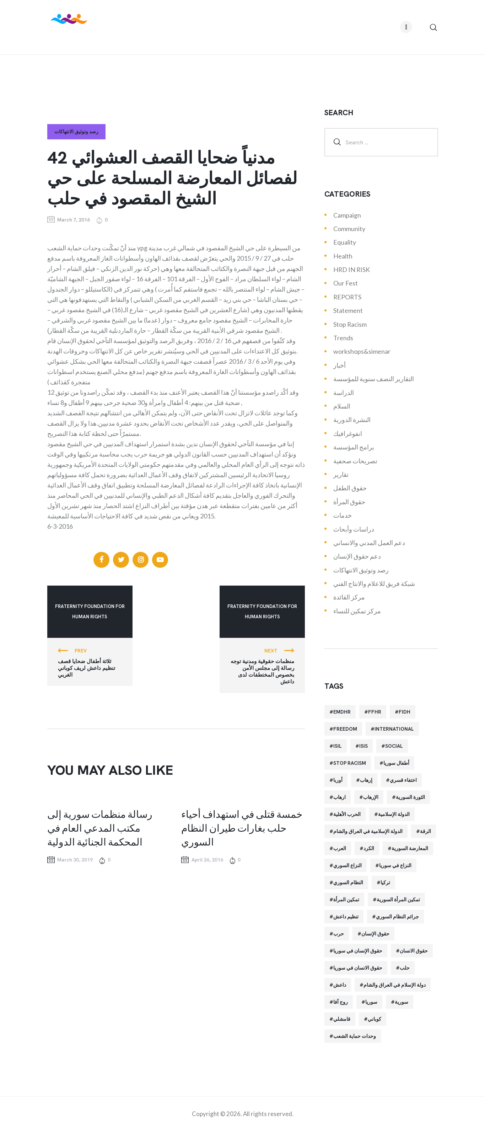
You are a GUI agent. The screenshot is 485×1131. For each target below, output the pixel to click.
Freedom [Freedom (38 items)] (345, 729)
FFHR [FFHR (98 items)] (374, 712)
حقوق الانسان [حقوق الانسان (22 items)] (414, 951)
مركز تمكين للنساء (357, 611)
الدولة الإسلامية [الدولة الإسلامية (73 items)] (394, 814)
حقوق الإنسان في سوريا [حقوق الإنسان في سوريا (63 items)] (357, 951)
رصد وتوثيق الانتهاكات (76, 131)
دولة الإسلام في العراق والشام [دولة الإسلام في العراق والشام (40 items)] (394, 985)
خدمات (342, 515)
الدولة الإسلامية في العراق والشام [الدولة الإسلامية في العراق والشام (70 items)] (368, 831)
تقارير (341, 474)
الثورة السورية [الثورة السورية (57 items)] (410, 797)
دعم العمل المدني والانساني (369, 542)
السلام (341, 406)
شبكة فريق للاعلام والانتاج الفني (374, 583)
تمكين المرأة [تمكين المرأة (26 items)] (346, 899)
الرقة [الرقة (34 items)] (425, 831)
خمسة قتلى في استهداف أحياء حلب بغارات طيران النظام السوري (241, 828)
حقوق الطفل (350, 488)
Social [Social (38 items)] (394, 746)
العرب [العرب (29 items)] (339, 848)
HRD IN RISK (351, 269)
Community (349, 229)
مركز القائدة (349, 597)
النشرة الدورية (352, 419)
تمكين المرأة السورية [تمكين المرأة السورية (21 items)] (398, 899)
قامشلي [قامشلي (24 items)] (341, 1019)
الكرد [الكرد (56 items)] (368, 848)
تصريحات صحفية (355, 461)
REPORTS (347, 297)
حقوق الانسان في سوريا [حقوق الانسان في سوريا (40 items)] (357, 968)
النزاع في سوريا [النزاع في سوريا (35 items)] (395, 865)
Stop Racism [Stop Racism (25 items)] (349, 763)
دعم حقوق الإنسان (357, 556)
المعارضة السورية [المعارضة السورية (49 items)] (410, 848)
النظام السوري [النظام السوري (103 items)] (348, 882)
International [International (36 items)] (394, 729)
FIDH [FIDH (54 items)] (404, 712)
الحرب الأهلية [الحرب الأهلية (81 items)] (347, 814)
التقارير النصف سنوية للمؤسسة (373, 379)
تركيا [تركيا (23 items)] (385, 882)
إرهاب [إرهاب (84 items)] (366, 780)
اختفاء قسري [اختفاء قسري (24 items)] (403, 780)
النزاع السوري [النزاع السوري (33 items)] (347, 865)
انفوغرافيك (347, 433)
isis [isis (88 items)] (363, 746)
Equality (344, 242)
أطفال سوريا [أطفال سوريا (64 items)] (396, 763)
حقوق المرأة (349, 502)
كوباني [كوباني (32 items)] (374, 1019)
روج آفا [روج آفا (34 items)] (340, 1002)
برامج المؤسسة (353, 447)
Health (342, 256)
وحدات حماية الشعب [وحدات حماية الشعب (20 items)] (354, 1036)
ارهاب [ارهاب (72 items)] (339, 797)
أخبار (339, 365)
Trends (343, 338)
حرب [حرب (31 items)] (338, 933)
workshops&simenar (361, 351)
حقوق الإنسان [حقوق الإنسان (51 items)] (375, 933)
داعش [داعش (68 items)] (339, 985)
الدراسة (343, 392)
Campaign (347, 215)
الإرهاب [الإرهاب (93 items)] (370, 797)
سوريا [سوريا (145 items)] (371, 1002)
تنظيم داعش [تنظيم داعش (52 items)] (346, 916)
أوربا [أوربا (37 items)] (338, 780)
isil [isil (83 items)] (337, 746)
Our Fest (345, 283)
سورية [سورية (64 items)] (401, 1002)
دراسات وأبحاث (353, 529)
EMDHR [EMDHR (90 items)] (342, 712)
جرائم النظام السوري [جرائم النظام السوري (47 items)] (397, 916)
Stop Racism (350, 324)
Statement (348, 310)
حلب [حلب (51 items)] (405, 968)
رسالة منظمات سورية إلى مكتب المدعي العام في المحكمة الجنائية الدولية (99, 828)
